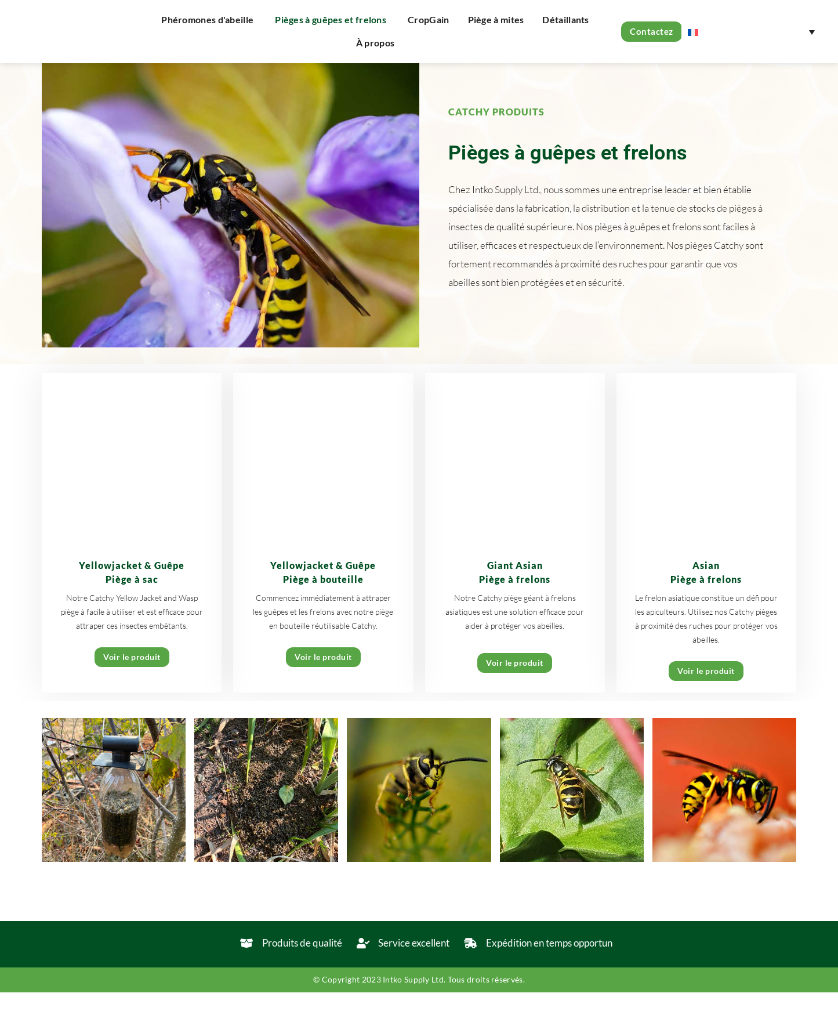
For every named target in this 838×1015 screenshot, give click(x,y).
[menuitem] (751, 31)
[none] (751, 31)
